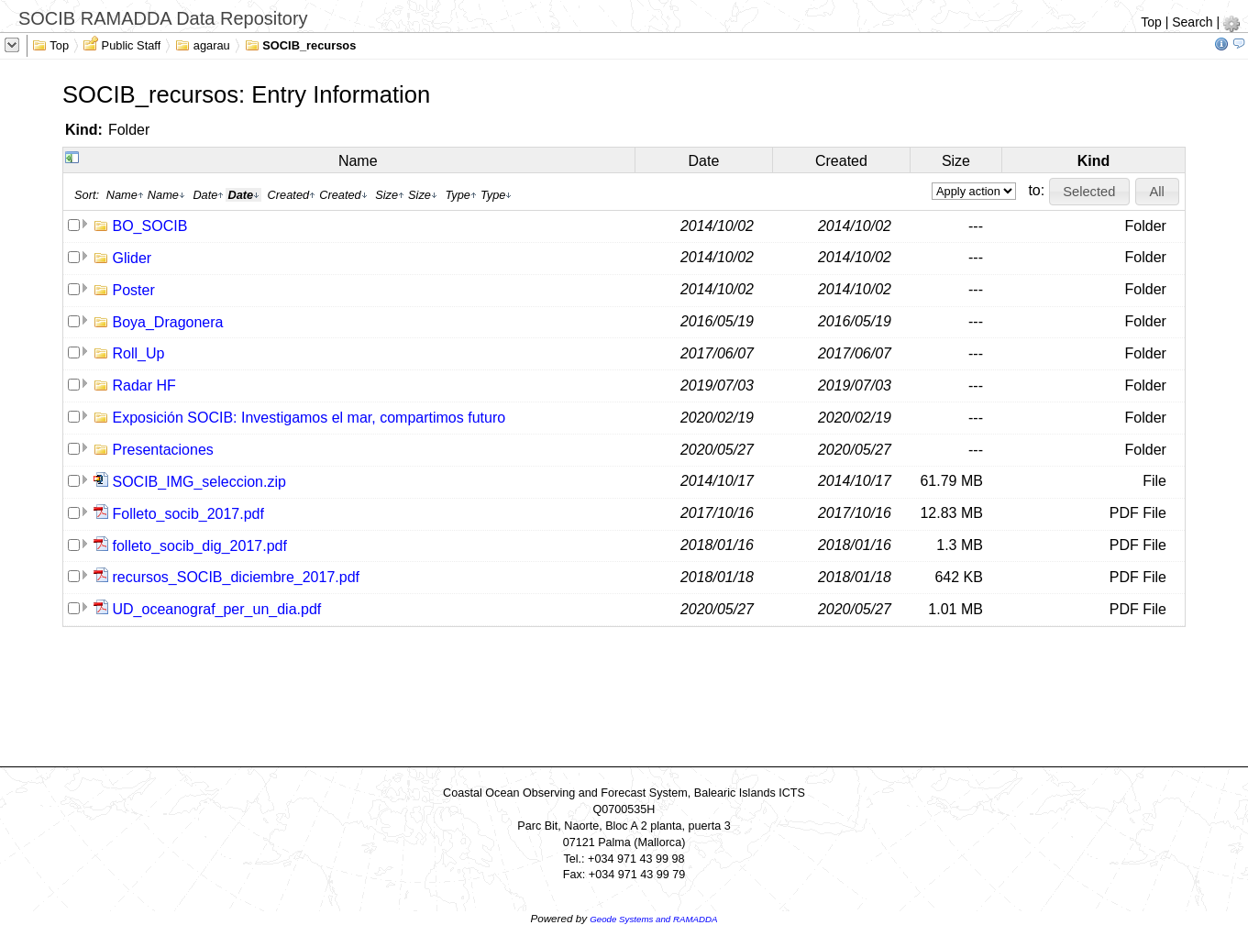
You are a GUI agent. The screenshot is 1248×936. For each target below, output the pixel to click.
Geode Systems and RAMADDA (653, 919)
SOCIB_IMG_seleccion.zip (199, 482)
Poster (134, 290)
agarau (202, 44)
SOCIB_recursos (301, 44)
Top (1151, 22)
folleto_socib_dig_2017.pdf (200, 546)
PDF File (1138, 513)
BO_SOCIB (150, 226)
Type (461, 195)
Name (358, 161)
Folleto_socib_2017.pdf (188, 514)
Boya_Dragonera (168, 322)
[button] (1089, 191)
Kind (1093, 161)
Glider (132, 258)
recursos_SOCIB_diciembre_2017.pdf (236, 577)
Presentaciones (163, 449)
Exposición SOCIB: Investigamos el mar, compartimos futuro (309, 417)
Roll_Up (139, 353)
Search (1192, 22)
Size (956, 161)
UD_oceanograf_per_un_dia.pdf (217, 609)
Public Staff (121, 44)
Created (841, 161)
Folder (128, 130)
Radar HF (144, 385)
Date (704, 161)
